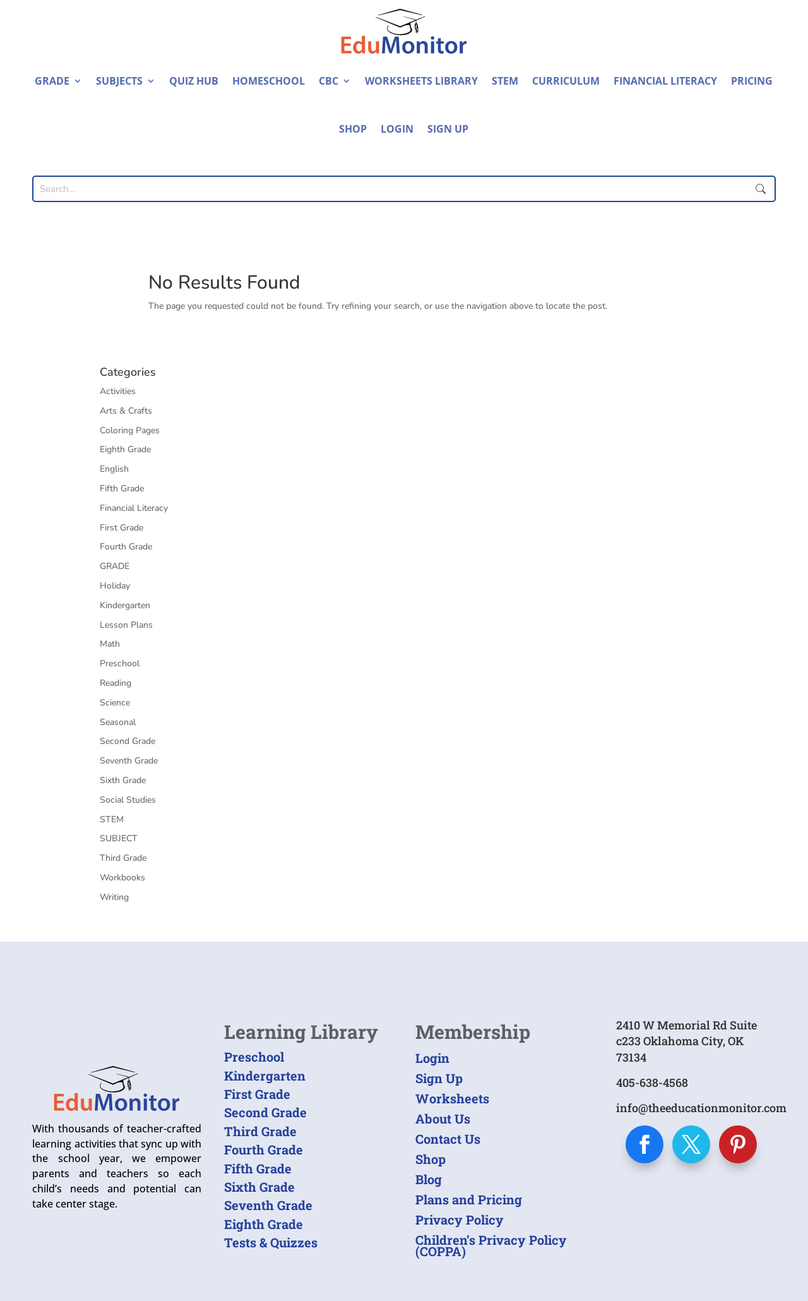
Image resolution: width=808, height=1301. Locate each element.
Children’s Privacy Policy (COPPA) (491, 1245)
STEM (505, 81)
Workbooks (122, 878)
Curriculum (566, 81)
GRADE (114, 566)
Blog (428, 1179)
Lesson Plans (126, 625)
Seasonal (118, 722)
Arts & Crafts (126, 411)
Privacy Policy (459, 1219)
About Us (442, 1118)
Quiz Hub (193, 81)
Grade (52, 81)
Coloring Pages (130, 430)
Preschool (120, 663)
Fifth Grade (122, 489)
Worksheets (452, 1098)
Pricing (752, 81)
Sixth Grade (123, 780)
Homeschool (268, 81)
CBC (328, 81)
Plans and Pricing (468, 1199)
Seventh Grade (129, 761)
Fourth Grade (126, 547)
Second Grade (127, 741)
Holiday (115, 586)
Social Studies (128, 800)
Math (110, 644)
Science (115, 703)
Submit (761, 189)
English (114, 469)
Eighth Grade (125, 449)
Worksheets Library (421, 81)
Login (397, 129)
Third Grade (123, 858)
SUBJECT (119, 838)
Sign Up (447, 129)
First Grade (121, 528)
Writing (114, 897)
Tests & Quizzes (271, 1242)
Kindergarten (125, 605)
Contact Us (447, 1138)
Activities (118, 391)
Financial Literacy (665, 81)
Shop (353, 129)
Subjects (119, 81)
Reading (115, 683)
